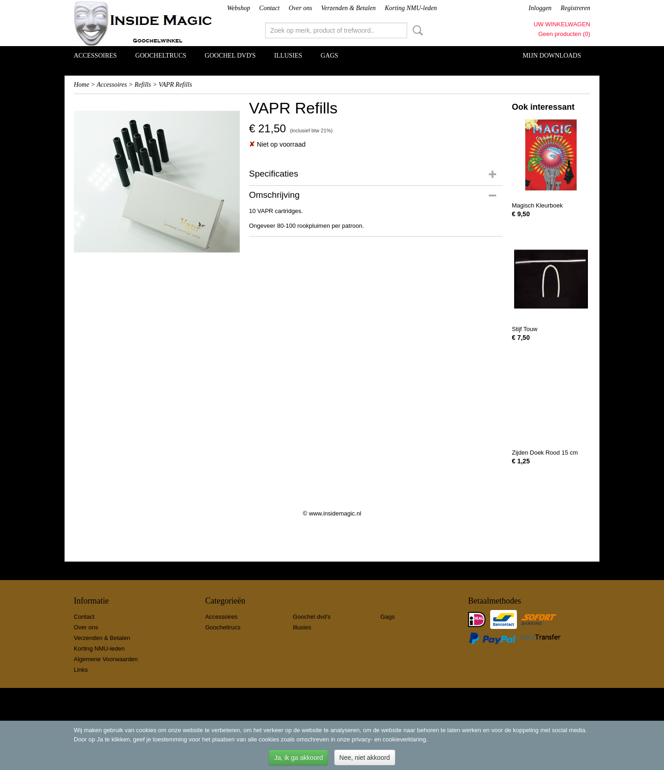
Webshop (238, 8)
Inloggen (539, 8)
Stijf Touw (524, 329)
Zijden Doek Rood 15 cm (545, 452)
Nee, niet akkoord (364, 757)
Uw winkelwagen (562, 24)
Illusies (288, 55)
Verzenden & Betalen (348, 8)
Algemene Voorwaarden (106, 659)
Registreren (575, 8)
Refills (143, 84)
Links (81, 669)
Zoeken (416, 30)
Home (81, 84)
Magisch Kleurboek (537, 205)
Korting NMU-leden (411, 8)
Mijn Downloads (552, 55)
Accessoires (95, 55)
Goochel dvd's (230, 55)
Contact (269, 8)
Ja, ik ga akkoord (298, 757)
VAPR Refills (175, 84)
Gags (329, 55)
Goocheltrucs (160, 55)
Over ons (300, 8)
